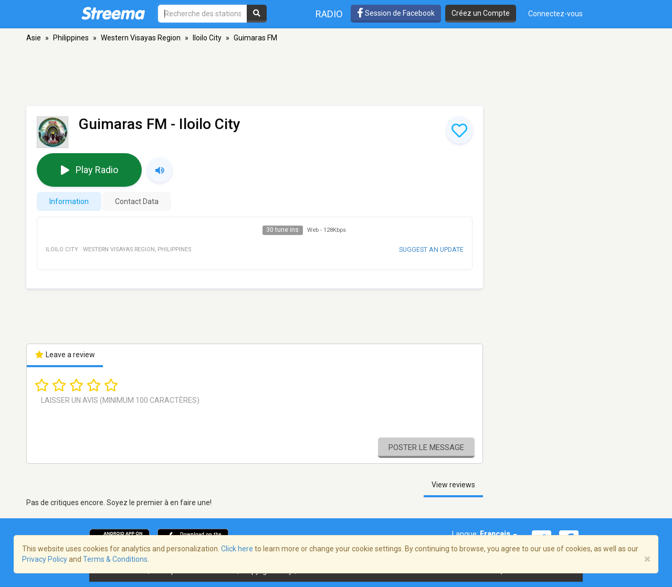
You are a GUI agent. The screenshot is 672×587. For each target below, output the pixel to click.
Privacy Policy (44, 559)
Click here (237, 549)
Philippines (71, 38)
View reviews (453, 485)
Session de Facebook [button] (396, 13)
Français (498, 534)
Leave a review (65, 354)
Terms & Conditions (115, 559)
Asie (33, 38)
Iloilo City (207, 38)
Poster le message (426, 447)
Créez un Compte (481, 13)
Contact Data (137, 201)
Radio (329, 13)
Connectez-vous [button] (555, 13)
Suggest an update (431, 249)
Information (69, 201)
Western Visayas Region (141, 38)
